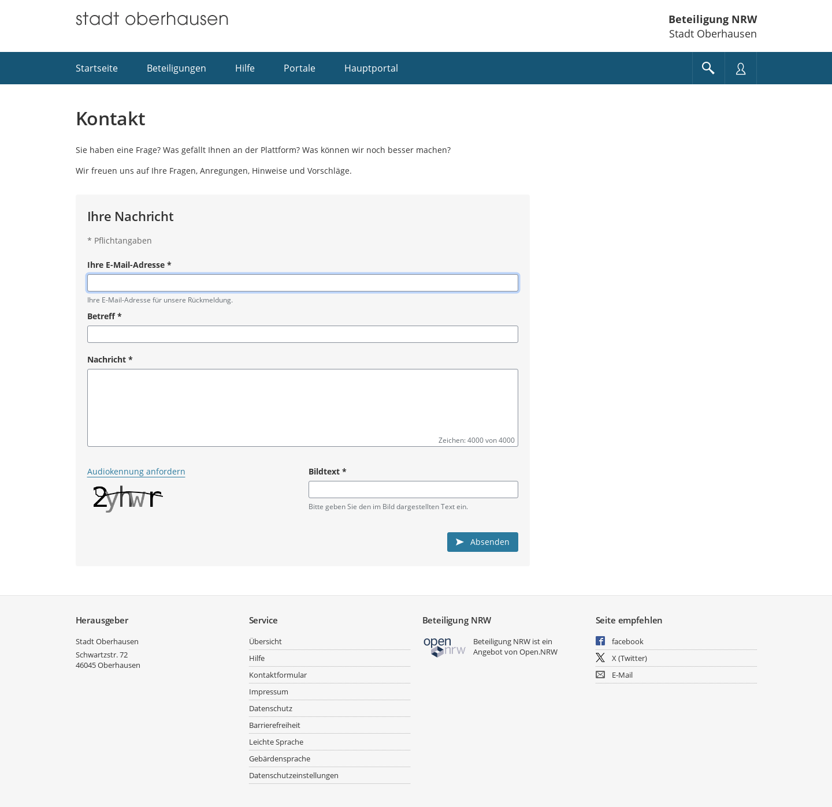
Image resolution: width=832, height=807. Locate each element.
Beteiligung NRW (712, 19)
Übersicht (265, 641)
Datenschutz (270, 708)
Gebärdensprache (279, 758)
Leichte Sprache (276, 742)
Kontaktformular (278, 675)
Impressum (268, 691)
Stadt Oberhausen (107, 641)
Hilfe (257, 658)
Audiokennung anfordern (136, 471)
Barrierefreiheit (274, 725)
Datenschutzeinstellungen (294, 775)
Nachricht (110, 359)
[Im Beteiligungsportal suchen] (708, 68)
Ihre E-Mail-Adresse (129, 264)
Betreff (104, 316)
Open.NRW (538, 652)
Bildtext (328, 471)
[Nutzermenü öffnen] (741, 68)
